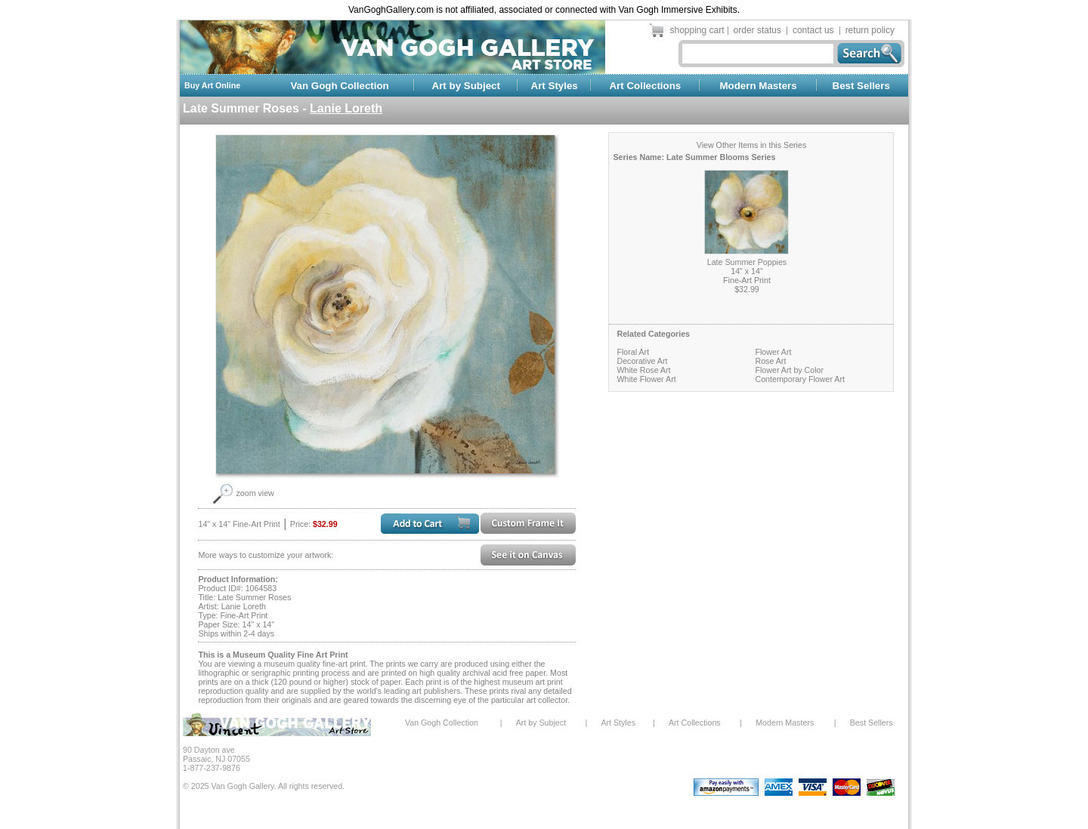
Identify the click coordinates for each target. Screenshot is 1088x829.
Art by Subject (466, 85)
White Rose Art (643, 369)
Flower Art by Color (789, 369)
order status (757, 30)
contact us (813, 30)
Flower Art (773, 351)
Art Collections (645, 85)
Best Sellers (861, 85)
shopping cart (697, 30)
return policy (870, 30)
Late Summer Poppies (747, 262)
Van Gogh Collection (339, 85)
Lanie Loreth (346, 108)
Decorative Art (642, 360)
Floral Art (633, 351)
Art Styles (554, 85)
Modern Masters (757, 85)
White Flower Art (646, 379)
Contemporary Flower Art (799, 379)
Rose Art (770, 360)
